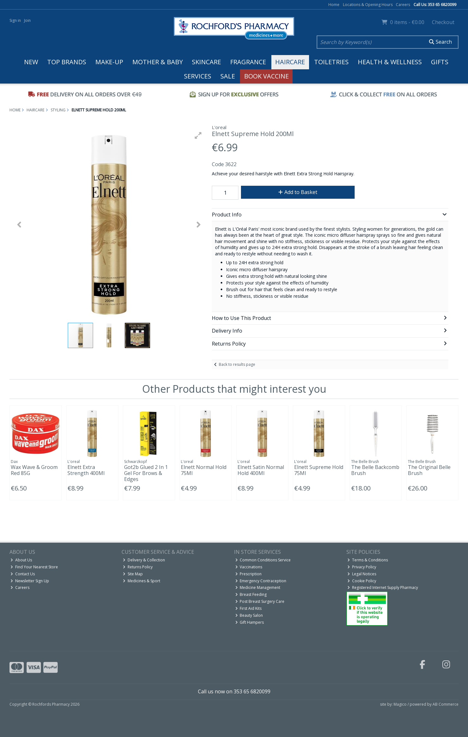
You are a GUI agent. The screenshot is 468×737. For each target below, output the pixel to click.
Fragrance (248, 62)
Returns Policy (138, 567)
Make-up (109, 62)
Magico (400, 704)
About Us (21, 560)
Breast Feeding (251, 594)
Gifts (439, 62)
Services (197, 76)
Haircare (290, 62)
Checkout (443, 22)
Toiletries (331, 62)
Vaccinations (248, 567)
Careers (403, 4)
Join (27, 20)
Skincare (206, 62)
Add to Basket (297, 192)
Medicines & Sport (141, 581)
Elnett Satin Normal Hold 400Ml (260, 470)
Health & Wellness (390, 62)
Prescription (248, 574)
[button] (198, 135)
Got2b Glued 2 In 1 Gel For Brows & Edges (146, 473)
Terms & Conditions (367, 560)
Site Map (133, 574)
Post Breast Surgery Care (260, 601)
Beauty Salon (249, 615)
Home (333, 4)
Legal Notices (361, 574)
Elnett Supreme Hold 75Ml (318, 470)
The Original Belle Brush (429, 470)
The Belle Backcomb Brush (375, 470)
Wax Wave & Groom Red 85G (34, 470)
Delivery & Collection (144, 560)
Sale (227, 76)
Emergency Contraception (261, 581)
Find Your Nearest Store (34, 567)
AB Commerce (446, 704)
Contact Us (22, 574)
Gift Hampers (249, 622)
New (31, 62)
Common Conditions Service (263, 560)
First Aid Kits (248, 608)
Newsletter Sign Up (29, 581)
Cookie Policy (361, 581)
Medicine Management (258, 587)
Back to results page (237, 364)
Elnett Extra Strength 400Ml (85, 470)
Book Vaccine (266, 76)
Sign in (15, 20)
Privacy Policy (361, 567)
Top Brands (66, 62)
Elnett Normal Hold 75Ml (203, 470)
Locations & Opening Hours (368, 4)
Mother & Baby (157, 62)
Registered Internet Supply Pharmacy (382, 587)
